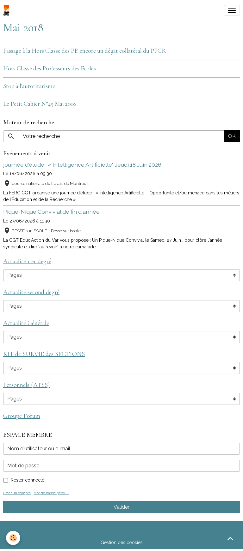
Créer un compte (17, 493)
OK (232, 136)
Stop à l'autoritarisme (29, 86)
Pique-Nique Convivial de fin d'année (51, 211)
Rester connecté (27, 480)
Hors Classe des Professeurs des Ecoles (49, 68)
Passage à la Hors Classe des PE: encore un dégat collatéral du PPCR (84, 51)
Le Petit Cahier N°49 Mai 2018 (39, 104)
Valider (121, 507)
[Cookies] (13, 538)
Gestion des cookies (122, 542)
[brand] (7, 10)
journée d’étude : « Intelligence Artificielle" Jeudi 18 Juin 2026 (82, 164)
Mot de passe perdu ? (51, 493)
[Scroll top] (230, 538)
